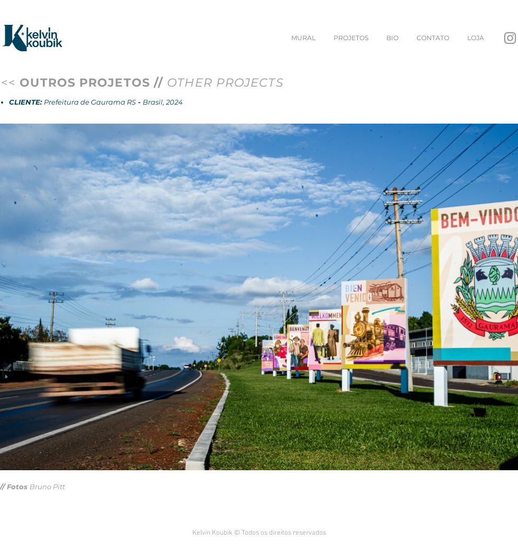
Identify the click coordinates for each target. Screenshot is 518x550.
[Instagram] (510, 38)
